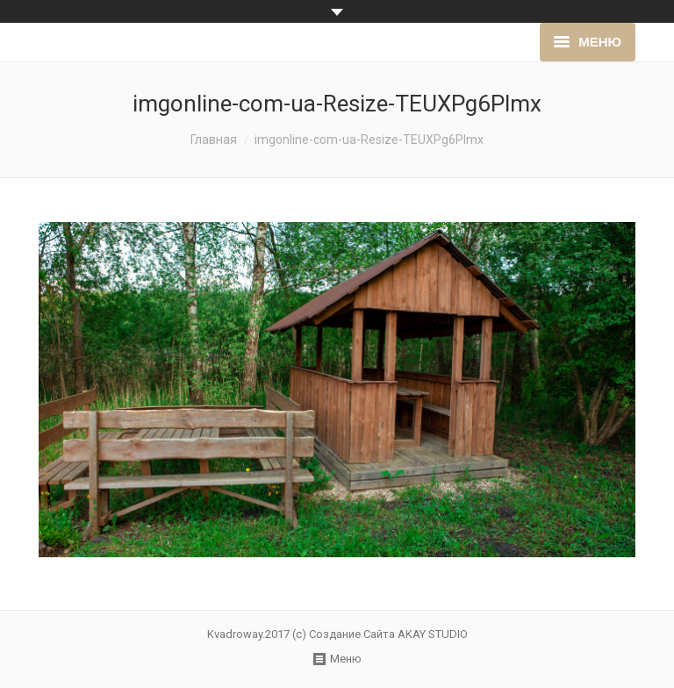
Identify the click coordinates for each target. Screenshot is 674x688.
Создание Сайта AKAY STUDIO (388, 634)
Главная (213, 140)
